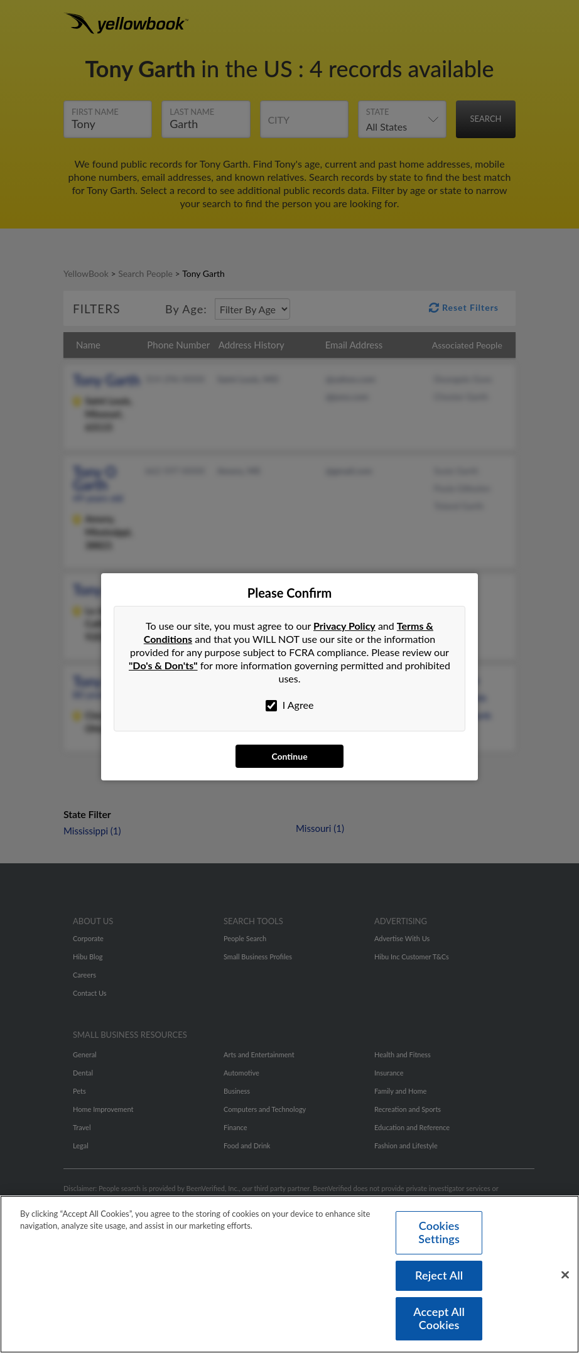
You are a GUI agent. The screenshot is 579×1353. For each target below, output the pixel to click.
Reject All (439, 1279)
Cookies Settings (439, 1237)
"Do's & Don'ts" (163, 665)
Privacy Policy (344, 626)
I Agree (290, 705)
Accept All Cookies (439, 1323)
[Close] (565, 1279)
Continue (289, 756)
